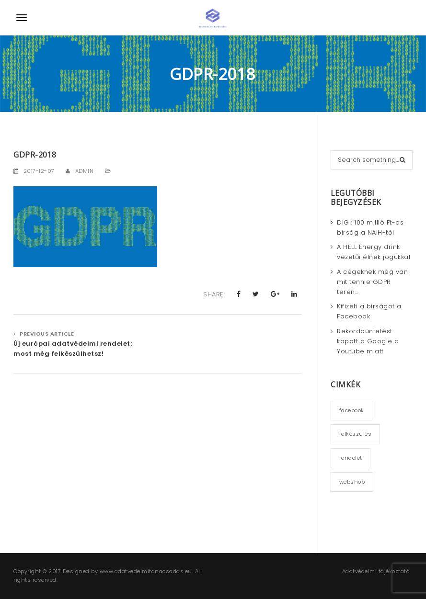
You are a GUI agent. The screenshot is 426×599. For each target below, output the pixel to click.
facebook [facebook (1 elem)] (351, 410)
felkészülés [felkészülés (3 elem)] (355, 434)
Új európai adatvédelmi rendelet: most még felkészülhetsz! (72, 348)
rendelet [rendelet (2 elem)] (350, 458)
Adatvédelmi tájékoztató (376, 571)
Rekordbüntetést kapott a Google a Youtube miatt (368, 341)
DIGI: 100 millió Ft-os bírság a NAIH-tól (370, 227)
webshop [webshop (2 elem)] (352, 482)
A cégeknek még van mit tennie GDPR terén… (372, 281)
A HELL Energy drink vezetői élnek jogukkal (373, 251)
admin (84, 171)
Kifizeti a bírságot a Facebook (369, 311)
